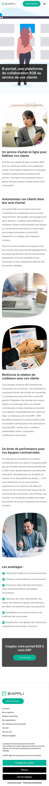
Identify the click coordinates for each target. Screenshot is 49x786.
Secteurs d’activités (10, 716)
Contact (5, 728)
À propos (5, 708)
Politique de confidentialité (32, 783)
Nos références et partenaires (14, 724)
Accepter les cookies (24, 763)
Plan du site (6, 732)
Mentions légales (9, 736)
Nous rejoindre (8, 712)
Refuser (24, 770)
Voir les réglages (24, 777)
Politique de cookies (14, 783)
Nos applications (9, 720)
